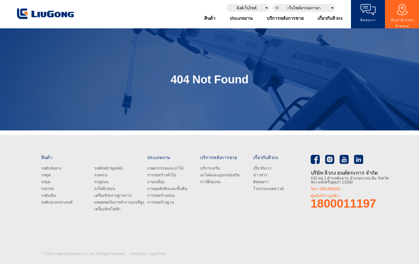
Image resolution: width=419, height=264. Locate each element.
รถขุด (46, 175)
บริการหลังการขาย (285, 18)
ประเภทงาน (241, 18)
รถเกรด (47, 188)
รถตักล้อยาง (51, 168)
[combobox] (248, 8)
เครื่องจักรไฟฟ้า (107, 209)
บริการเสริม (210, 168)
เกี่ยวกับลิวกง (330, 18)
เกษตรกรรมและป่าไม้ (165, 168)
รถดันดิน (48, 195)
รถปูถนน (101, 181)
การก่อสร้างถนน (161, 195)
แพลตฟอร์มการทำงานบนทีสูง (119, 202)
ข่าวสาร (260, 175)
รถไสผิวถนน (104, 188)
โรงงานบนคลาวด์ (268, 188)
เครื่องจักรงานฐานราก (113, 195)
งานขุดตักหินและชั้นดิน (167, 188)
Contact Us (138, 254)
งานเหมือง (155, 181)
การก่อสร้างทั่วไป (161, 175)
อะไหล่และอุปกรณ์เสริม (220, 175)
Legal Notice (158, 254)
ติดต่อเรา (260, 181)
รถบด (45, 181)
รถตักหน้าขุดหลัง (108, 168)
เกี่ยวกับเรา (262, 168)
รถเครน (100, 175)
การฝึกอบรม (210, 181)
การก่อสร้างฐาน (160, 202)
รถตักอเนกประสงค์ (57, 202)
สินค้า (209, 18)
